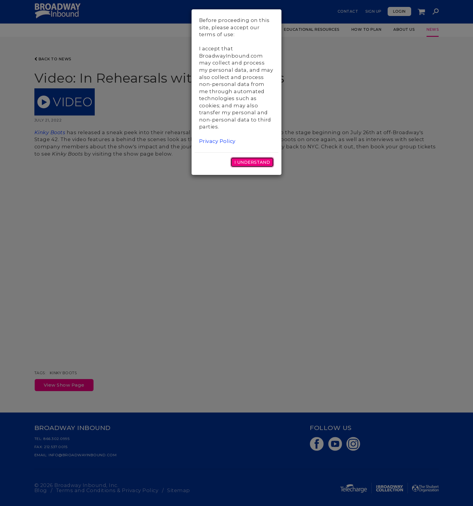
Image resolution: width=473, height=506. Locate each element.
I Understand (252, 162)
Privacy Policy (217, 141)
